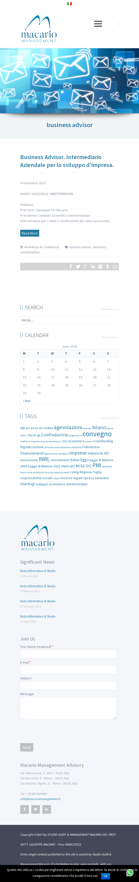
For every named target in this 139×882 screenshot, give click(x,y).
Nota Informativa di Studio (38, 571)
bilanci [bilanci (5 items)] (99, 427)
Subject (26, 678)
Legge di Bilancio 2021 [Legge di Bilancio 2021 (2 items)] (44, 466)
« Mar (27, 401)
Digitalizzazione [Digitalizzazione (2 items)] (32, 447)
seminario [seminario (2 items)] (102, 478)
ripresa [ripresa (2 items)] (88, 478)
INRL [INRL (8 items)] (44, 459)
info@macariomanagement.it (40, 799)
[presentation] (57, 730)
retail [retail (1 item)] (56, 478)
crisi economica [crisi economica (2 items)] (73, 441)
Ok (105, 876)
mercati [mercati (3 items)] (68, 466)
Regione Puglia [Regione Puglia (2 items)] (91, 472)
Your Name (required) (35, 646)
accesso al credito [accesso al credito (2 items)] (39, 428)
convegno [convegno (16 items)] (97, 433)
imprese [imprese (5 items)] (78, 453)
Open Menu (98, 23)
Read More (30, 233)
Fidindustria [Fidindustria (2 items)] (91, 447)
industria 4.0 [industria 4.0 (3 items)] (97, 453)
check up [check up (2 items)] (33, 435)
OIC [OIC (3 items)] (89, 466)
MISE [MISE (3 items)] (80, 466)
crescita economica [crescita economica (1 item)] (50, 441)
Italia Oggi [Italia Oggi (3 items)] (79, 459)
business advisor (80, 247)
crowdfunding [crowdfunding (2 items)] (103, 441)
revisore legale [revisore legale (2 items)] (71, 478)
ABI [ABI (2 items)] (22, 428)
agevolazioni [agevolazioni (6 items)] (68, 427)
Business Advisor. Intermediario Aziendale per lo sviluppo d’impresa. (67, 161)
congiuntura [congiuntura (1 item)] (75, 435)
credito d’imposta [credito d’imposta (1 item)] (30, 441)
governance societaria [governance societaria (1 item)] (57, 453)
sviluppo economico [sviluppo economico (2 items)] (50, 484)
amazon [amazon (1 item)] (87, 428)
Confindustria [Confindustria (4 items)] (54, 435)
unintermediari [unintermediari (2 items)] (76, 484)
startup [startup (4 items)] (27, 484)
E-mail (24, 662)
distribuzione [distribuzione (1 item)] (52, 447)
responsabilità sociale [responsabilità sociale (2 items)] (36, 478)
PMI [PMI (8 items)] (96, 465)
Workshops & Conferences (41, 247)
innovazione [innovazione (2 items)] (29, 460)
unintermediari (30, 252)
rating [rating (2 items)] (74, 472)
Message (27, 694)
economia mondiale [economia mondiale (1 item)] (71, 447)
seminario (99, 247)
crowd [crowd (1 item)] (88, 441)
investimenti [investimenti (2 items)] (60, 460)
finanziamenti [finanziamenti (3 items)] (32, 453)
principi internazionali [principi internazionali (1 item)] (57, 472)
